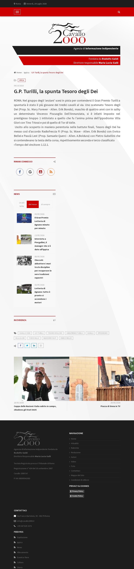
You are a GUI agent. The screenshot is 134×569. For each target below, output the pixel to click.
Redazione (73, 452)
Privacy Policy (75, 491)
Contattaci (73, 470)
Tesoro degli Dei (55, 333)
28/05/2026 (19, 402)
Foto (71, 466)
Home (18, 72)
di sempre (45, 204)
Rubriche (73, 448)
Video (71, 461)
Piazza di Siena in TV (110, 406)
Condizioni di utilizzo (78, 480)
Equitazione (22, 538)
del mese (33, 204)
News (19, 548)
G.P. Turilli (39, 333)
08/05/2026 (39, 256)
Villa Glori (20, 338)
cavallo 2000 (24, 333)
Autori (71, 457)
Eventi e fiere (23, 558)
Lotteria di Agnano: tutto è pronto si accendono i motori (42, 295)
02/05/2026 (39, 284)
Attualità (72, 443)
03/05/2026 (39, 214)
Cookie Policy (75, 496)
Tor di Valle (34, 338)
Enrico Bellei (66, 338)
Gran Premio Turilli (74, 333)
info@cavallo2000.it (25, 521)
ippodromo (103, 333)
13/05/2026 (39, 235)
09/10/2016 (19, 85)
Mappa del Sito (75, 475)
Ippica (26, 72)
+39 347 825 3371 (24, 526)
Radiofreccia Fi (49, 338)
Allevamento (22, 553)
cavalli (90, 333)
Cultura (20, 563)
